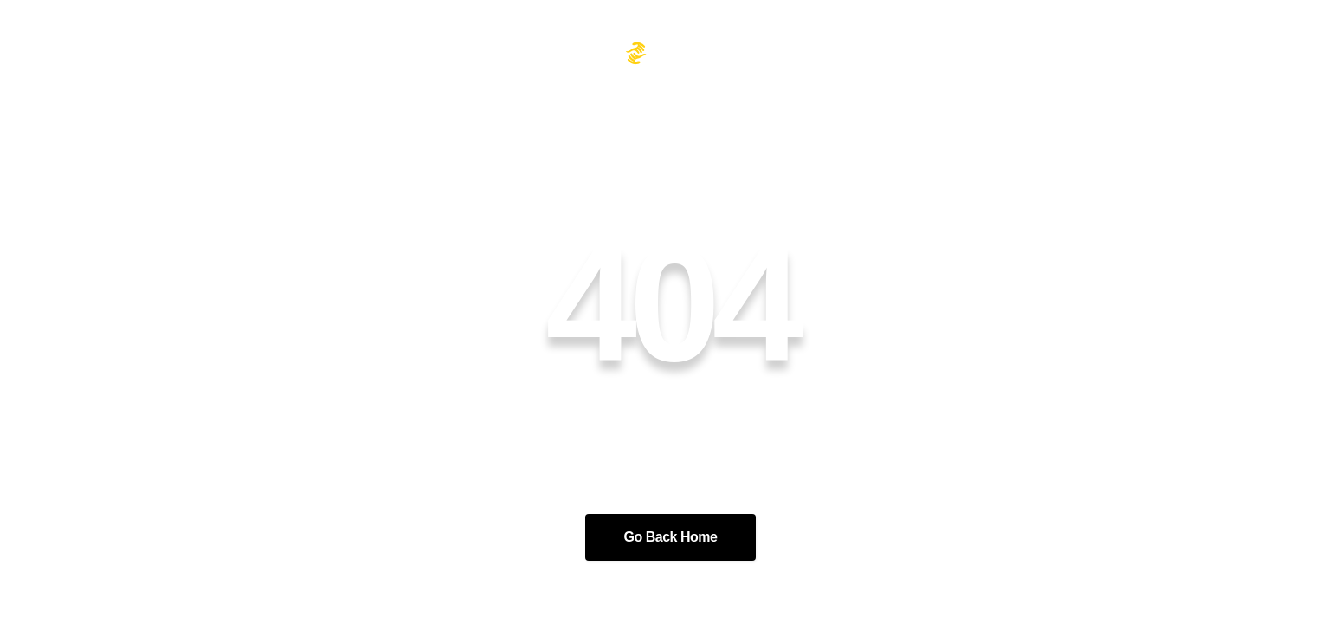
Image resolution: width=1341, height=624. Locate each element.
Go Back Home (671, 537)
